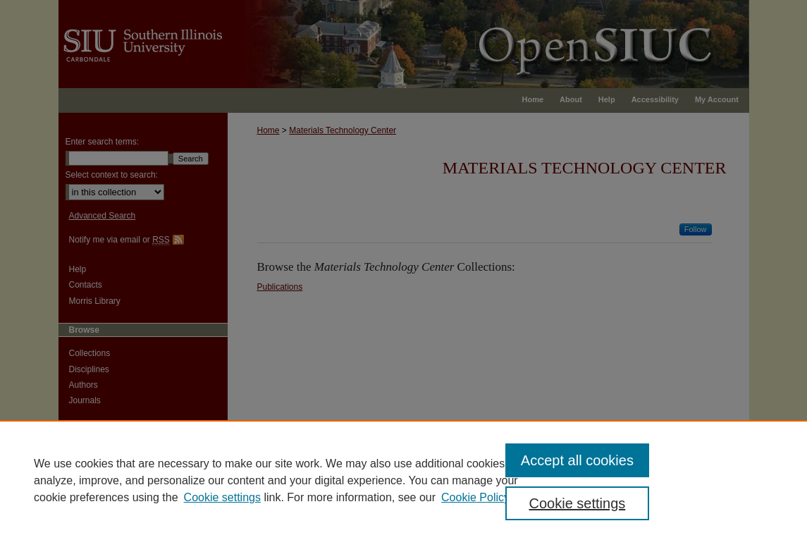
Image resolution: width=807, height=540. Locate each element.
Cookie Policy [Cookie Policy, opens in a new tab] (475, 497)
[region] (403, 480)
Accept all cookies (577, 460)
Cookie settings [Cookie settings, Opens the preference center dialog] (577, 503)
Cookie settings (222, 497)
